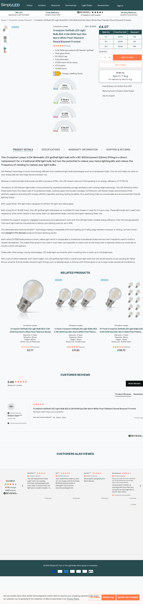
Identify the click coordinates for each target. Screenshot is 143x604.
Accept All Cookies (128, 597)
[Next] (140, 19)
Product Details (23, 149)
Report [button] (58, 417)
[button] (61, 46)
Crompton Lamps (60, 26)
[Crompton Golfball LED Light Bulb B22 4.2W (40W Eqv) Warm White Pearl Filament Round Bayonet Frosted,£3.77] (30, 300)
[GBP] (139, 5)
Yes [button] (54, 417)
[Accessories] (103, 6)
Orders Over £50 (52, 13)
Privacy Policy (73, 599)
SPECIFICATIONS (51, 149)
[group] (20, 382)
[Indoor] (30, 6)
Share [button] (64, 417)
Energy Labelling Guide (72, 74)
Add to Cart (127, 57)
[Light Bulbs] (87, 6)
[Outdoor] (42, 6)
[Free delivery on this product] (120, 86)
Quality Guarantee (128, 13)
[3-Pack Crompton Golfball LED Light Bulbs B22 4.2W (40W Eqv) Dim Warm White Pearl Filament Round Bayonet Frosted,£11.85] (76, 300)
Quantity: (103, 52)
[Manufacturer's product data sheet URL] (120, 91)
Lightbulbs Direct (74, 565)
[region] (81, 485)
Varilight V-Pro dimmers (15, 233)
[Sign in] (120, 4)
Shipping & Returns (118, 149)
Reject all (109, 597)
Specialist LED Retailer (18, 13)
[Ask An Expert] (120, 95)
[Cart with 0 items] (133, 4)
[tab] (123, 394)
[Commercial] (70, 6)
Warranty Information (83, 149)
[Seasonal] (55, 6)
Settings (95, 597)
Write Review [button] (134, 383)
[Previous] (136, 19)
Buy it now (120, 65)
